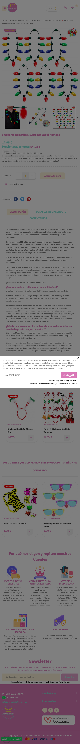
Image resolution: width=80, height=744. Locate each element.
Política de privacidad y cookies (63, 380)
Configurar (12, 375)
